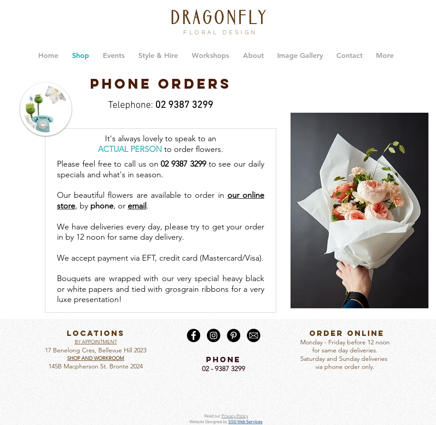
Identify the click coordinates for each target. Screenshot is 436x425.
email (137, 206)
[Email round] (253, 335)
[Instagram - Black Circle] (213, 335)
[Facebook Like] (223, 388)
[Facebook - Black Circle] (193, 335)
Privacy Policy (235, 416)
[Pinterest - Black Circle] (233, 335)
